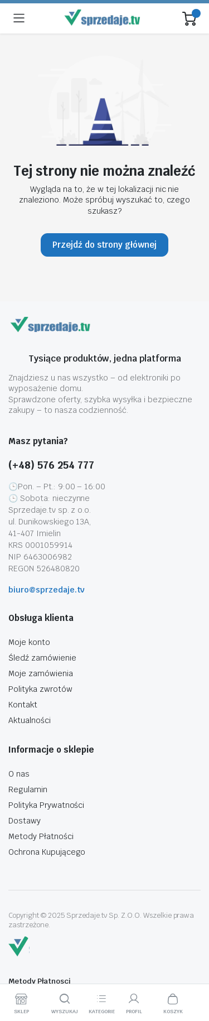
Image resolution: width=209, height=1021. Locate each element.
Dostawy (24, 821)
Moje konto (29, 642)
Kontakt (22, 705)
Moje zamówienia (40, 673)
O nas (19, 774)
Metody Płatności (41, 836)
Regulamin (27, 789)
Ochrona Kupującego (46, 852)
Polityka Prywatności (46, 805)
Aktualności (29, 720)
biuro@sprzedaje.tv (46, 590)
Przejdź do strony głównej (104, 244)
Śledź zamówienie (42, 658)
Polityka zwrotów (40, 689)
